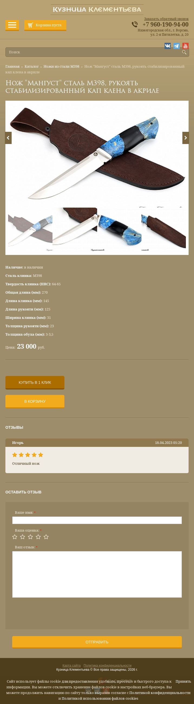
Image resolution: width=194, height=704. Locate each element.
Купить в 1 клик (35, 382)
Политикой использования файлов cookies (100, 698)
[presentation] (53, 611)
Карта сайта (72, 665)
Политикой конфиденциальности (159, 693)
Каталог (32, 66)
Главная (12, 66)
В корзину (35, 401)
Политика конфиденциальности (107, 665)
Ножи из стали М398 (61, 66)
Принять (183, 681)
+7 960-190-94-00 (166, 24)
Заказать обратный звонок (166, 19)
